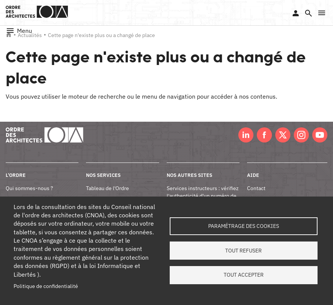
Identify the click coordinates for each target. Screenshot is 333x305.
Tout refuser (243, 250)
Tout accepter (244, 275)
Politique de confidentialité (46, 286)
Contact (256, 188)
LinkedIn (245, 134)
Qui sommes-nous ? (29, 188)
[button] (321, 13)
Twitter (282, 134)
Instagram (301, 134)
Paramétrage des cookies (243, 226)
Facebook (264, 134)
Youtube (319, 134)
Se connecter (295, 13)
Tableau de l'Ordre (107, 188)
